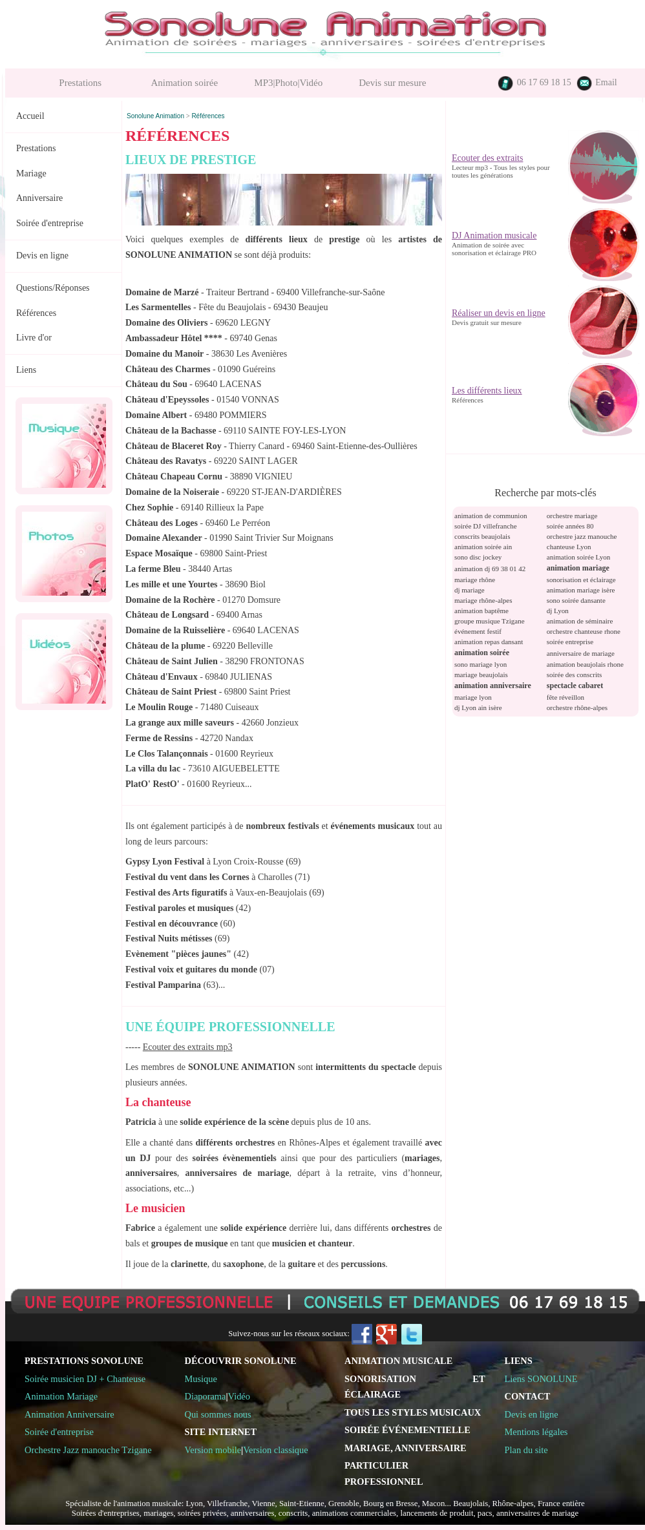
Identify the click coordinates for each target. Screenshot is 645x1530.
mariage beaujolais (481, 674)
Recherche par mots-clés (545, 492)
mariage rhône (474, 579)
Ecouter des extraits (487, 158)
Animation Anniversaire (69, 1414)
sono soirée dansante (576, 600)
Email (596, 82)
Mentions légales (536, 1432)
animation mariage (578, 567)
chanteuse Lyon (569, 546)
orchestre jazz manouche (582, 536)
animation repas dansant (488, 641)
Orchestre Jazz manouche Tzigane (88, 1450)
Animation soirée (184, 83)
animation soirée (481, 652)
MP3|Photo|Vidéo (288, 83)
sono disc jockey (478, 557)
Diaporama (205, 1396)
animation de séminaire (580, 621)
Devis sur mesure (392, 83)
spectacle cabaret (575, 685)
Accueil (30, 116)
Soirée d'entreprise (49, 223)
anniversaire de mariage (581, 653)
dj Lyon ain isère (478, 707)
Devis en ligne (42, 255)
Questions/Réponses (53, 288)
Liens (26, 370)
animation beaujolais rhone (585, 664)
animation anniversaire (492, 685)
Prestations (80, 83)
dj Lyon (558, 610)
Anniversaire (39, 198)
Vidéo (239, 1396)
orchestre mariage (572, 515)
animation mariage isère (581, 590)
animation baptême (481, 610)
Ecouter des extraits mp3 (188, 1047)
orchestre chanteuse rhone (583, 631)
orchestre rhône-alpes (577, 707)
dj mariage (469, 590)
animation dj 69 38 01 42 (489, 568)
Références (36, 313)
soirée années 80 (570, 526)
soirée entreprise (570, 641)
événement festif (478, 631)
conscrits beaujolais (482, 536)
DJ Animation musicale (494, 235)
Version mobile (213, 1450)
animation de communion (490, 515)
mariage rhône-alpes (483, 600)
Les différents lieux (487, 390)
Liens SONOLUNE (541, 1379)
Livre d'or (34, 337)
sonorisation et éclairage (581, 579)
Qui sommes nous (218, 1414)
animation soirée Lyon (578, 557)
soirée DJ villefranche (485, 526)
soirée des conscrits (574, 674)
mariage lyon (473, 697)
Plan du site (526, 1450)
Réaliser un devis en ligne (498, 313)
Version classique (275, 1450)
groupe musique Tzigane (489, 621)
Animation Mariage (61, 1396)
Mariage (31, 173)
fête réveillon (565, 697)
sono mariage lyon (480, 664)
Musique (201, 1379)
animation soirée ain (483, 546)
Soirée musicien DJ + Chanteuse (85, 1379)
